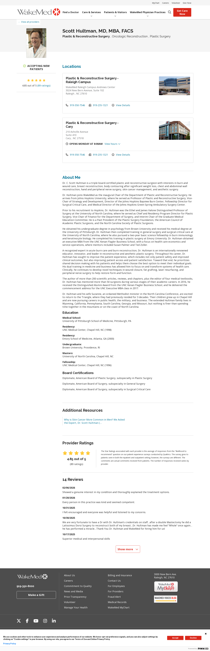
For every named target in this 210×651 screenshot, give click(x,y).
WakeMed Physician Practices (147, 10)
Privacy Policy (9, 644)
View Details (121, 105)
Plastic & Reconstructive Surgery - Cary (92, 125)
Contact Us (114, 580)
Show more (128, 549)
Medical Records (117, 602)
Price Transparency (75, 596)
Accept (175, 638)
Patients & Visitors (115, 10)
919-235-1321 (99, 105)
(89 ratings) (43, 85)
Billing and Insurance (120, 575)
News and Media (73, 591)
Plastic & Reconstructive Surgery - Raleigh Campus (92, 80)
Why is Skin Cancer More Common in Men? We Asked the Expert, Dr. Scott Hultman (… (94, 421)
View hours (112, 143)
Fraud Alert (114, 596)
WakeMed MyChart (119, 607)
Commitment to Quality (78, 586)
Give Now (187, 3)
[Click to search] (169, 12)
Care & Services (91, 10)
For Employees (116, 586)
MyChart (155, 3)
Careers (165, 3)
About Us (69, 575)
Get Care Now (182, 12)
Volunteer (176, 3)
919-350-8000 (25, 586)
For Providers (115, 591)
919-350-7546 (76, 105)
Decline (193, 638)
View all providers (30, 21)
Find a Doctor (70, 10)
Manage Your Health (75, 607)
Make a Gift (36, 595)
